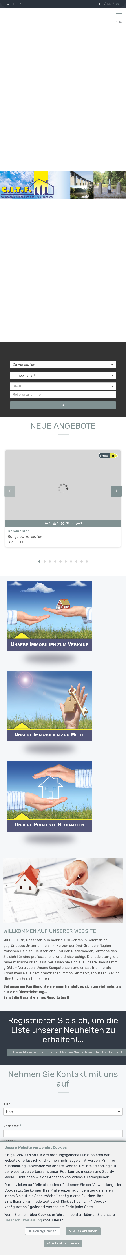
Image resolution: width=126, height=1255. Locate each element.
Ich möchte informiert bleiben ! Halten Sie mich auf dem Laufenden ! (66, 1052)
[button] (63, 386)
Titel (7, 1104)
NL (109, 4)
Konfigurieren (45, 1231)
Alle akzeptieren (65, 1243)
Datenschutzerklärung (23, 1220)
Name (9, 1141)
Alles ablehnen (85, 1231)
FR (100, 4)
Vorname (12, 1126)
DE (117, 4)
